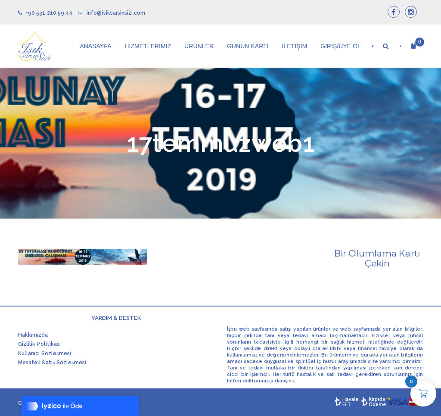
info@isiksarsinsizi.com (111, 13)
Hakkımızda (33, 335)
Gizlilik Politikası (39, 344)
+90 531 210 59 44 (45, 13)
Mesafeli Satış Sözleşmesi (52, 363)
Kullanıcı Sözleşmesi (44, 353)
